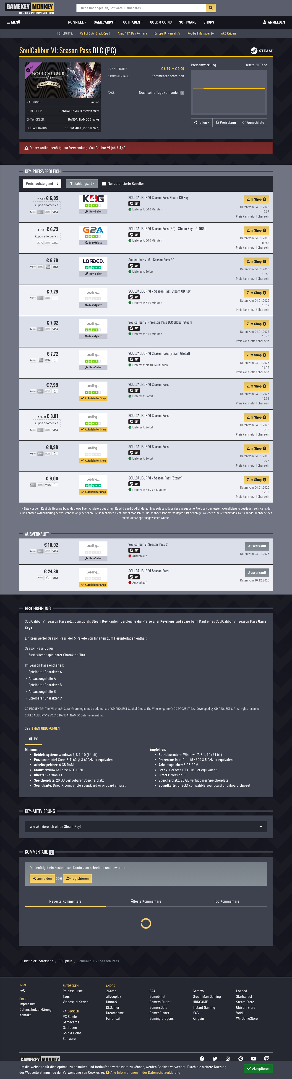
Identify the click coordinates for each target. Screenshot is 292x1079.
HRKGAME (200, 1002)
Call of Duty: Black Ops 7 (95, 33)
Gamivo (198, 991)
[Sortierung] (42, 183)
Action (95, 102)
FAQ (22, 990)
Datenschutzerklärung (35, 1009)
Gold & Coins (161, 22)
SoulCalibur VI (99, 148)
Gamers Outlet (160, 1002)
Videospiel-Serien (76, 1002)
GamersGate (158, 1007)
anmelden (42, 878)
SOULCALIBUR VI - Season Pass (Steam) (155, 478)
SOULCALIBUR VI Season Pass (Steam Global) (159, 353)
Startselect (244, 996)
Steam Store (245, 1002)
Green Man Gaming (207, 996)
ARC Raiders (228, 33)
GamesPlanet (159, 1013)
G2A (152, 991)
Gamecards (71, 1022)
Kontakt (25, 1015)
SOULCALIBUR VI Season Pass (148, 384)
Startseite (46, 961)
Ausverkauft (257, 546)
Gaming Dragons (161, 1018)
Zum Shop (256, 199)
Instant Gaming (204, 1007)
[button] (202, 122)
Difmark (111, 1002)
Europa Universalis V (167, 33)
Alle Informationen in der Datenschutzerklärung (143, 1072)
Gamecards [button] (103, 22)
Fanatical (113, 1018)
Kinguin (198, 1018)
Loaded (241, 991)
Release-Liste (73, 991)
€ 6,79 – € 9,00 (172, 69)
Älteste (146, 901)
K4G (196, 1013)
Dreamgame (115, 1013)
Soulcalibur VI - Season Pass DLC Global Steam (160, 322)
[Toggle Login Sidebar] (274, 22)
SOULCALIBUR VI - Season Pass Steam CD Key (159, 291)
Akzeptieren (258, 1068)
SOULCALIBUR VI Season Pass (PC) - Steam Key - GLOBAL (167, 228)
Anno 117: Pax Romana (132, 33)
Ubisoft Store (245, 1007)
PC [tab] (33, 739)
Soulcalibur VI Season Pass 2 (148, 544)
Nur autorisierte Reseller (126, 183)
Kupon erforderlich (46, 205)
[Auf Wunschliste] (253, 122)
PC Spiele (65, 961)
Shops (208, 22)
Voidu (240, 1013)
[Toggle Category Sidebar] (13, 22)
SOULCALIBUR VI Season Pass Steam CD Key (158, 197)
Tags (66, 996)
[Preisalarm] (226, 122)
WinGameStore (247, 1018)
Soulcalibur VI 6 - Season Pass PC (151, 259)
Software (187, 22)
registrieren (77, 878)
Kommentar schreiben (168, 76)
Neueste (65, 901)
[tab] (146, 826)
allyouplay (113, 996)
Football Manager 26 (201, 33)
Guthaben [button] (131, 22)
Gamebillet (157, 996)
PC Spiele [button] (76, 22)
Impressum (27, 1004)
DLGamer (112, 1007)
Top (226, 901)
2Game (111, 991)
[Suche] (141, 8)
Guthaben (70, 1027)
